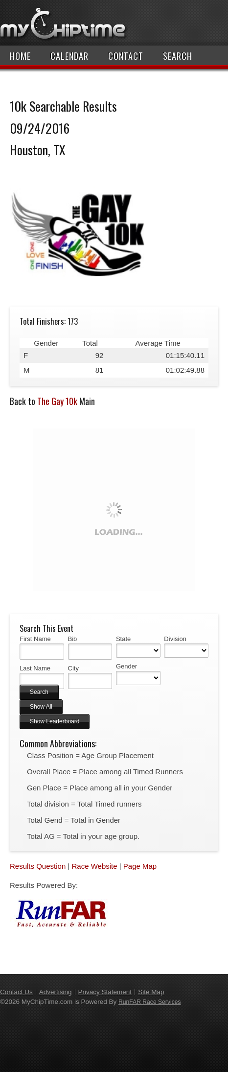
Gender (126, 666)
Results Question (38, 866)
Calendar (69, 55)
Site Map (151, 992)
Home (20, 55)
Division (175, 639)
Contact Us (16, 992)
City (73, 668)
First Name (35, 639)
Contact (125, 55)
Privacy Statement (105, 992)
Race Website (94, 866)
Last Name (35, 668)
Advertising (55, 992)
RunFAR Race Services (149, 1002)
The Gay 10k (57, 401)
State (123, 639)
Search (177, 55)
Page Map (140, 866)
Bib (72, 639)
